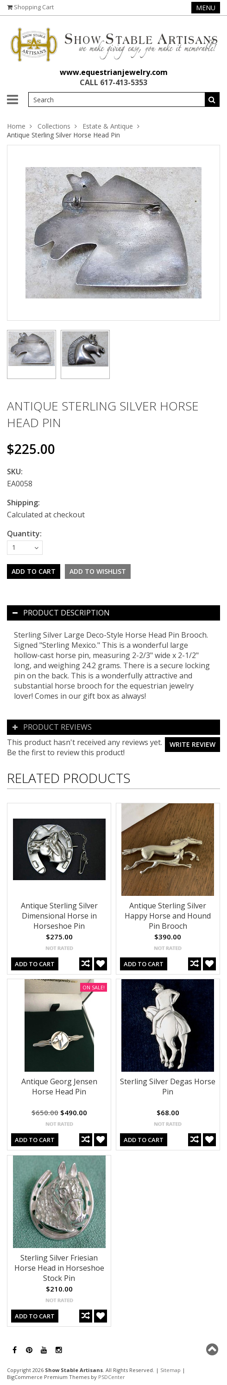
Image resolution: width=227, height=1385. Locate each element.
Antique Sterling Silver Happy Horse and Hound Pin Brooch (168, 916)
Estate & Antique (107, 126)
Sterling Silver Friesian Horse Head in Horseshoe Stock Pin (59, 1268)
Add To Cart (35, 964)
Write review (192, 744)
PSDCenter (111, 1376)
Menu (205, 7)
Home (16, 126)
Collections (54, 126)
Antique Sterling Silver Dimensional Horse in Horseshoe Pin (59, 916)
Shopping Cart (34, 7)
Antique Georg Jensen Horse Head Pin (59, 1086)
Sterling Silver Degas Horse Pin (167, 1086)
